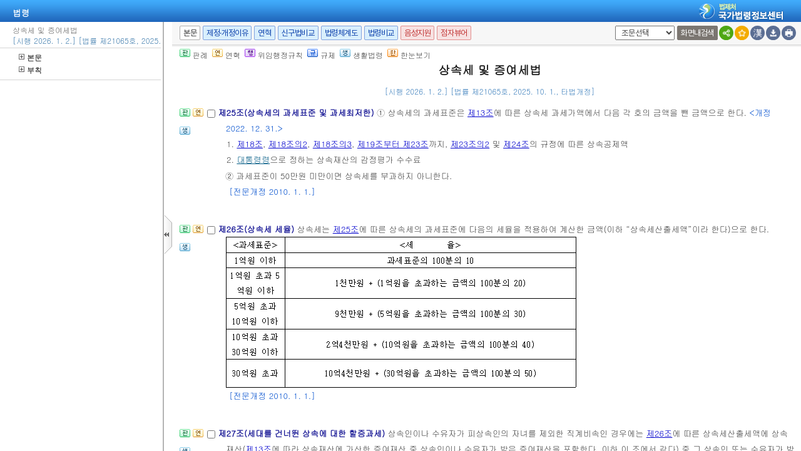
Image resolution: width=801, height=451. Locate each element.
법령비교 (381, 33)
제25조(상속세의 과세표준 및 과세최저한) (297, 112)
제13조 (480, 112)
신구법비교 (298, 33)
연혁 (264, 33)
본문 (30, 57)
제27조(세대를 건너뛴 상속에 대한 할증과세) (302, 433)
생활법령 (361, 54)
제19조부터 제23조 (393, 144)
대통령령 (253, 159)
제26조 (659, 433)
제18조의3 (332, 144)
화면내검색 (697, 33)
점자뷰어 (454, 33)
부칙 (30, 70)
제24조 (516, 144)
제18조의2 (287, 144)
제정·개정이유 (227, 33)
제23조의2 (470, 144)
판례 (194, 54)
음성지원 (417, 33)
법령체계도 (341, 33)
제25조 (346, 229)
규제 (321, 54)
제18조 (250, 144)
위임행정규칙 (274, 54)
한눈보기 (409, 54)
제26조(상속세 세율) (257, 229)
